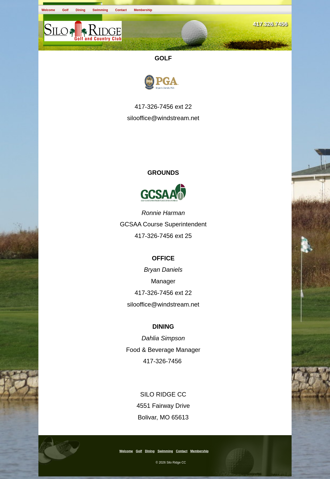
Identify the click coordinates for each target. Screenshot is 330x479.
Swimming (100, 10)
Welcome (48, 10)
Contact (121, 10)
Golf (65, 10)
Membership (143, 10)
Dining (80, 10)
